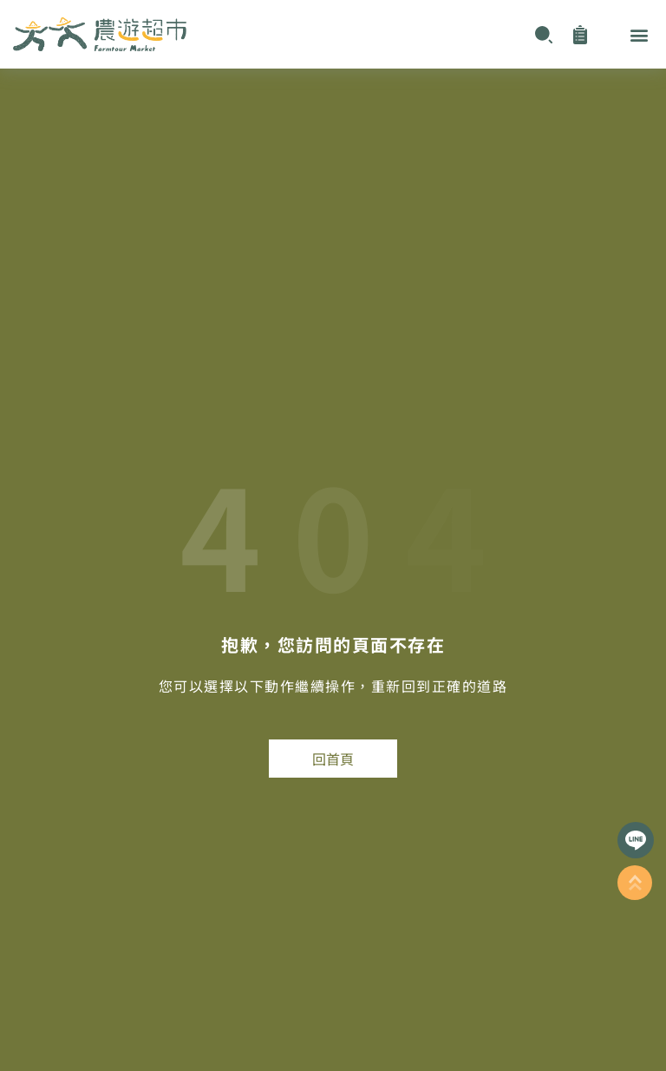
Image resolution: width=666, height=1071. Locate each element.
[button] (638, 34)
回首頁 (333, 758)
